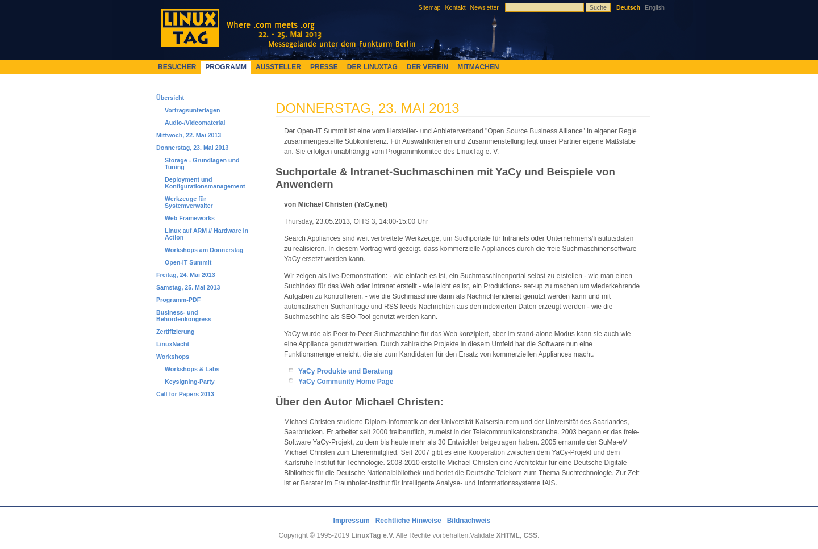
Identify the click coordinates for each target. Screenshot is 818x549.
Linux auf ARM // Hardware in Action (206, 234)
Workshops (172, 356)
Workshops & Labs (192, 369)
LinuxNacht (172, 344)
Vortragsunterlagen (192, 110)
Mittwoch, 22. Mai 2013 (188, 135)
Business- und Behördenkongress (183, 315)
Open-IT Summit (188, 262)
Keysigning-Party (190, 381)
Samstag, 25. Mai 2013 (188, 287)
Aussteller (278, 67)
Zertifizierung (175, 331)
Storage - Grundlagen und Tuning (202, 163)
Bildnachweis (469, 521)
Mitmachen (478, 67)
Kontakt (455, 7)
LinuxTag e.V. (372, 535)
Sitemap (429, 7)
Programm (226, 67)
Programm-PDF (178, 299)
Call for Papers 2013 (185, 394)
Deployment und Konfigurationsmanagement (205, 183)
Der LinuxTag (372, 67)
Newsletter (484, 7)
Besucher (177, 67)
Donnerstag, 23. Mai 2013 (192, 147)
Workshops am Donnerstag (204, 249)
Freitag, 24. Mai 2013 (185, 274)
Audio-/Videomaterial (195, 122)
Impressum (351, 521)
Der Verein (427, 67)
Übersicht (170, 97)
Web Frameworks (190, 218)
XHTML (507, 535)
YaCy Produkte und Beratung (345, 371)
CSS (530, 535)
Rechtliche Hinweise (408, 521)
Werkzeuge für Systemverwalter (189, 202)
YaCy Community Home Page (345, 381)
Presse (324, 67)
